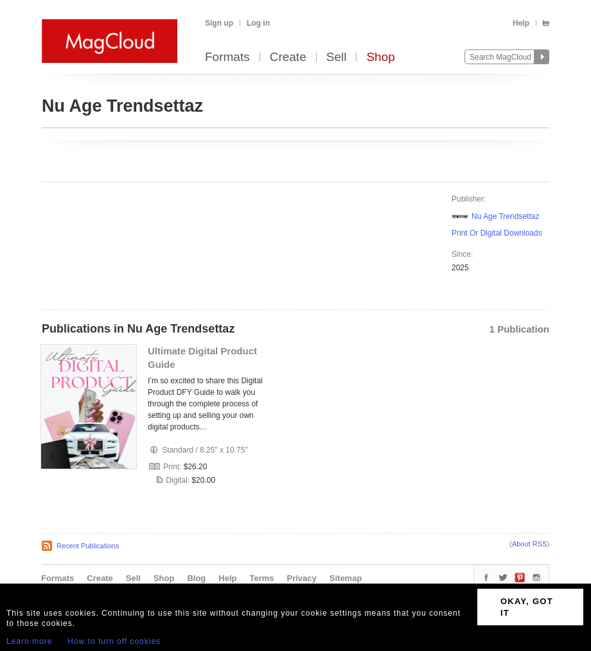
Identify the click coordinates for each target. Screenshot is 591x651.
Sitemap (346, 578)
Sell (336, 57)
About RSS (529, 544)
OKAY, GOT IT (526, 607)
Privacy (302, 578)
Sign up (219, 23)
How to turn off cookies (114, 641)
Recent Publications (88, 546)
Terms (261, 578)
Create (288, 57)
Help (521, 23)
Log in (258, 23)
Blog (196, 578)
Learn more (29, 641)
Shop (380, 57)
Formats (227, 57)
